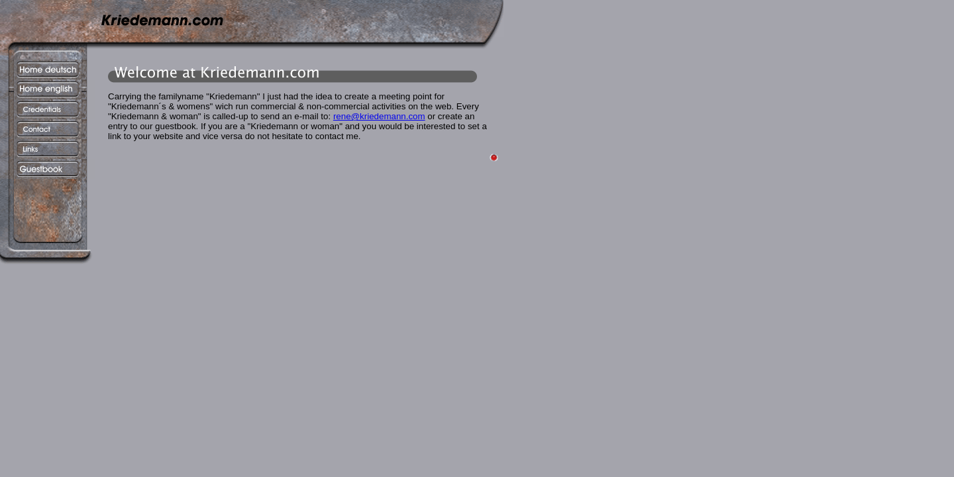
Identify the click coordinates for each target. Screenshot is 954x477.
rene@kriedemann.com (379, 116)
